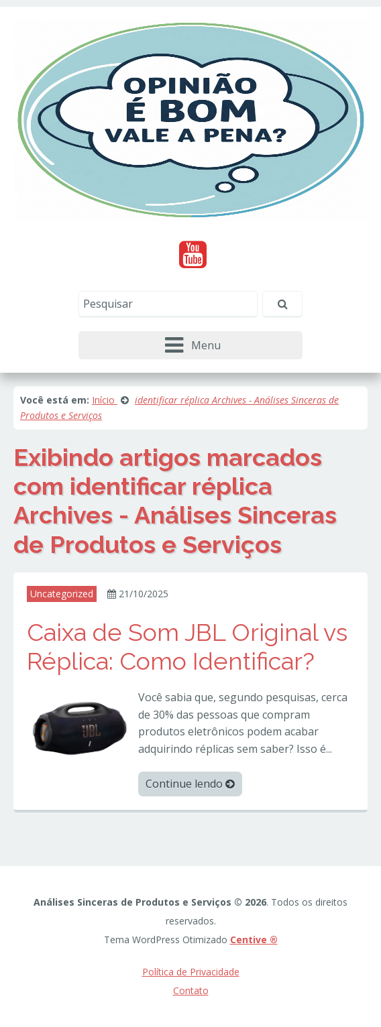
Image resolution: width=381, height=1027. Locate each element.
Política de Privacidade (190, 971)
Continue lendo (190, 783)
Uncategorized (61, 593)
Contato (191, 990)
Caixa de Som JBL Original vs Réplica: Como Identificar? (187, 646)
